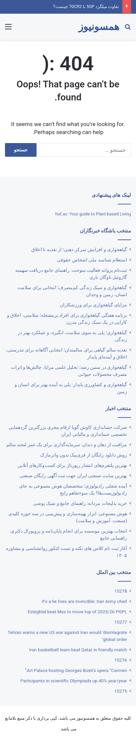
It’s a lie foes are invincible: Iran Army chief (84, 601)
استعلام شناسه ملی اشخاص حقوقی (92, 259)
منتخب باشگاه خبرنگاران (105, 231)
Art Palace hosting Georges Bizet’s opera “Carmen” (76, 670)
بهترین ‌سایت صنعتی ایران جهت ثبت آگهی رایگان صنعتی (73, 475)
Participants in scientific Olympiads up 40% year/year (73, 680)
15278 (120, 591)
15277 (120, 622)
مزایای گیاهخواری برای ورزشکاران (93, 304)
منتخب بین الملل (113, 572)
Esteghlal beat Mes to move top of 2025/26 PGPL (77, 611)
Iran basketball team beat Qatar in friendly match (78, 649)
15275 (120, 691)
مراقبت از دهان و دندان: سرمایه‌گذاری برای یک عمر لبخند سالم (66, 444)
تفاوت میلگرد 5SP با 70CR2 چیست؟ (86, 6)
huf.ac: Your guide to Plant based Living (93, 213)
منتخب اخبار (118, 409)
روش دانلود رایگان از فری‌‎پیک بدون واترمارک (83, 455)
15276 (120, 660)
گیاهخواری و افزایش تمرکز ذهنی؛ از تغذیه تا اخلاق (79, 249)
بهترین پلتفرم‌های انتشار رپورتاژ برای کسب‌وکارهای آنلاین (72, 465)
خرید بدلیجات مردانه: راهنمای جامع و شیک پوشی (80, 503)
